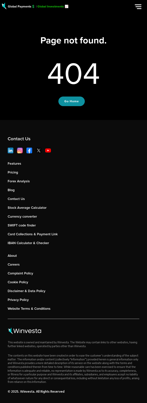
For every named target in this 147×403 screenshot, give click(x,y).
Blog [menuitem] (11, 189)
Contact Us (19, 138)
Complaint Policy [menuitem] (20, 273)
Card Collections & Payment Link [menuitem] (33, 234)
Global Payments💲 (21, 6)
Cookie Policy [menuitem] (18, 282)
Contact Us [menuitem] (16, 198)
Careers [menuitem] (14, 264)
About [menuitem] (12, 255)
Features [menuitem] (14, 163)
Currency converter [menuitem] (22, 216)
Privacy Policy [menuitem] (18, 299)
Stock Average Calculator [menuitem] (27, 207)
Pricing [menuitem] (13, 172)
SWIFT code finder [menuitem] (22, 225)
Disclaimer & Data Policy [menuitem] (26, 290)
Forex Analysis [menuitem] (19, 181)
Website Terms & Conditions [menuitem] (29, 308)
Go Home (71, 101)
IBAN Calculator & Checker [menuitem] (28, 242)
